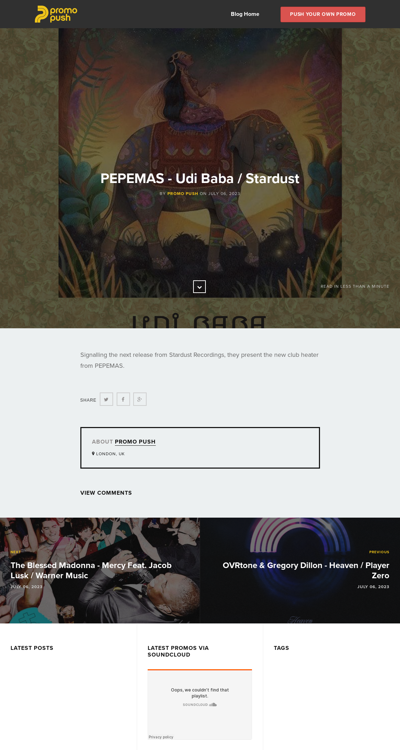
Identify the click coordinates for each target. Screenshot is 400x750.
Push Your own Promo (323, 14)
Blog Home (245, 14)
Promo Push (182, 193)
